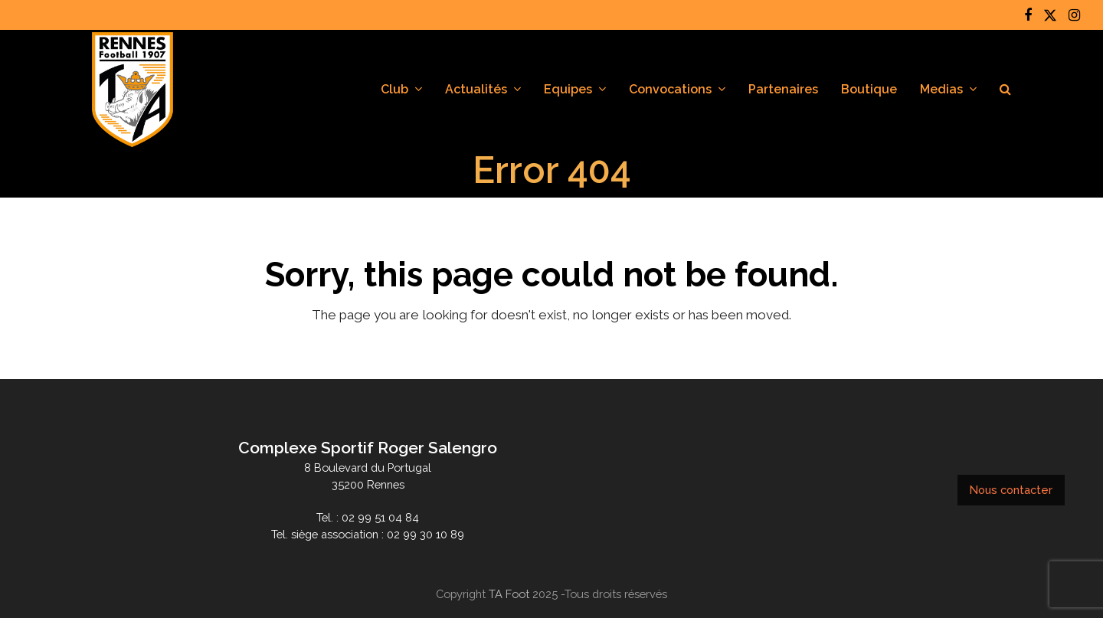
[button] (1005, 89)
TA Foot (509, 593)
